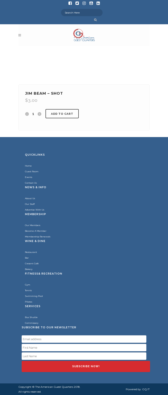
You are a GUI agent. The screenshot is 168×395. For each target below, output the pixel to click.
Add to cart (62, 113)
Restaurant (31, 252)
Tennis (28, 290)
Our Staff (30, 204)
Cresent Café (32, 263)
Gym (27, 284)
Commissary (31, 323)
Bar (27, 257)
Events (28, 177)
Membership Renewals (37, 236)
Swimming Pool (34, 296)
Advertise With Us (34, 209)
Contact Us (31, 182)
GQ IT (146, 389)
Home (28, 165)
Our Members (32, 225)
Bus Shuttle (31, 317)
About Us (30, 198)
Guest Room (31, 171)
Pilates (28, 301)
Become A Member (35, 231)
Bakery (28, 269)
